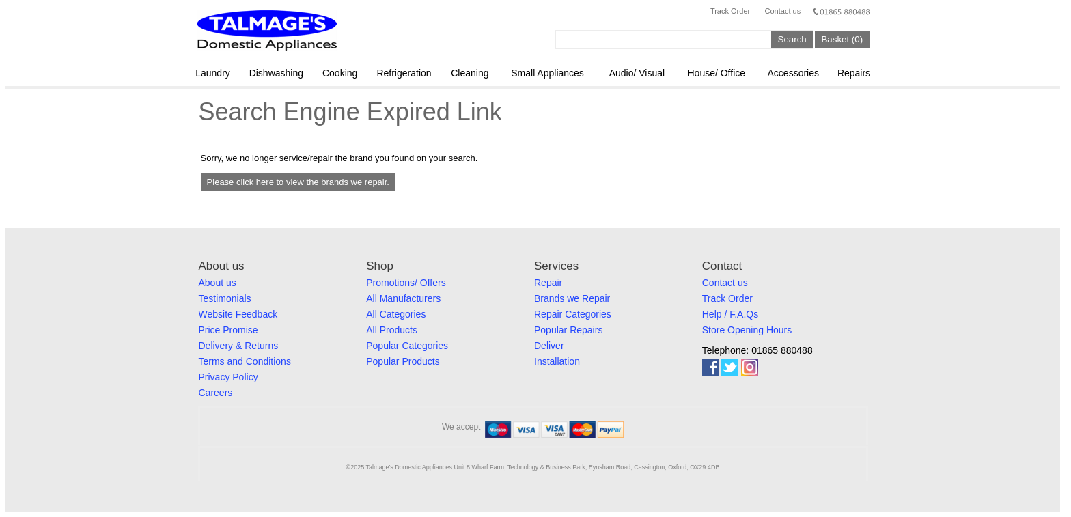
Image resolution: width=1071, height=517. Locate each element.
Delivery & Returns (239, 345)
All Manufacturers (403, 298)
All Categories (396, 314)
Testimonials (225, 298)
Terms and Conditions (245, 361)
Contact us (783, 11)
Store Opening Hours (747, 329)
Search (792, 39)
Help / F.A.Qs (730, 314)
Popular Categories (407, 345)
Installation (557, 361)
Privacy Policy (228, 377)
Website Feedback (238, 314)
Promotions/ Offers (405, 282)
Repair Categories (572, 314)
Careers (216, 392)
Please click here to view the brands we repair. (298, 182)
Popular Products (402, 361)
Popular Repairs (568, 329)
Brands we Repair (572, 298)
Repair (548, 282)
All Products (391, 329)
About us (217, 282)
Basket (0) (842, 39)
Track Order (730, 11)
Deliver (549, 345)
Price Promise (228, 329)
